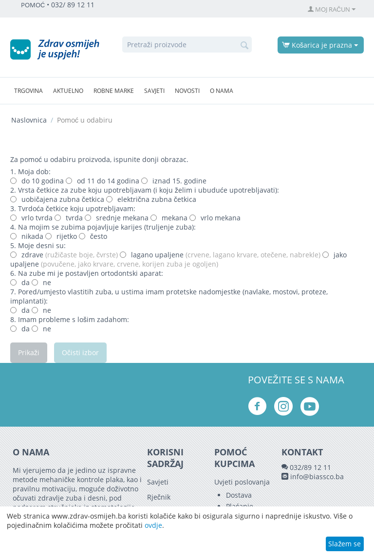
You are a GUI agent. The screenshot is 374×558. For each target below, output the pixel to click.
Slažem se (344, 543)
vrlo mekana (215, 217)
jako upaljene (178, 259)
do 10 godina (37, 180)
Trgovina (28, 91)
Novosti (187, 91)
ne (41, 282)
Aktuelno (68, 91)
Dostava (239, 495)
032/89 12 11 (310, 467)
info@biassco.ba (317, 476)
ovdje (153, 525)
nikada (26, 236)
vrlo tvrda (31, 217)
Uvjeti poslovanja (242, 481)
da (20, 282)
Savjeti (154, 91)
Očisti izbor (80, 352)
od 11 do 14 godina (102, 180)
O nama (221, 91)
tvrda (69, 217)
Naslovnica (29, 120)
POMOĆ (33, 5)
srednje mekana (117, 217)
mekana (168, 217)
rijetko (61, 236)
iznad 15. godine (173, 180)
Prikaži (28, 352)
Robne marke (114, 91)
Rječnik (158, 497)
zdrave (64, 254)
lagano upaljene (220, 254)
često (93, 236)
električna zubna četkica (151, 199)
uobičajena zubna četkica (58, 199)
